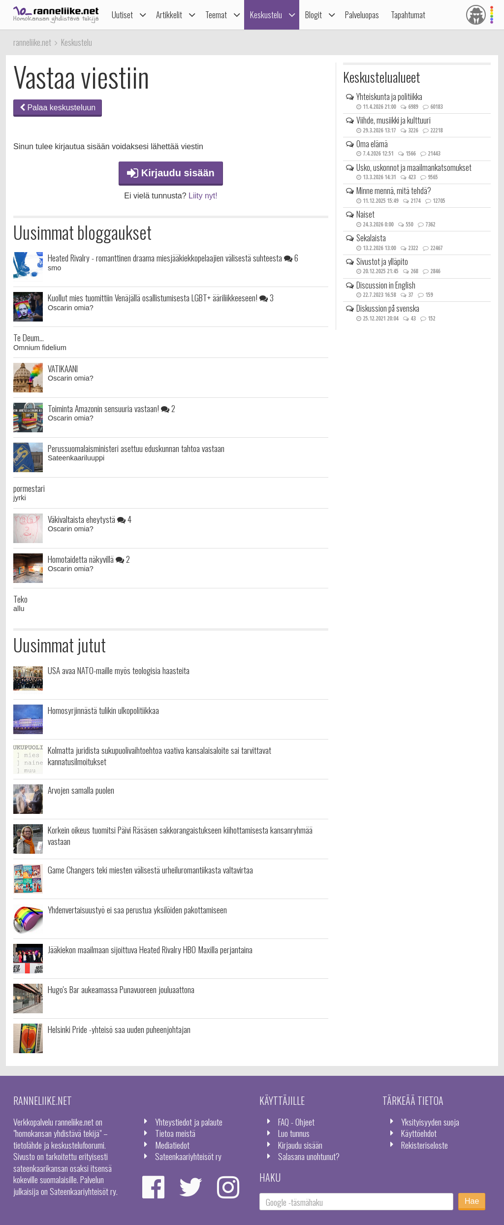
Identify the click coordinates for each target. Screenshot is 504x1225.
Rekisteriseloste (424, 1144)
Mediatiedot (172, 1144)
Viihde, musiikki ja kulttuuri (393, 120)
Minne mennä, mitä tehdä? (393, 190)
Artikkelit (169, 14)
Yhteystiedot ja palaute (188, 1121)
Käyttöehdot (419, 1133)
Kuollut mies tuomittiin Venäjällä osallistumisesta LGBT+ (161, 297)
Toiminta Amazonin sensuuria (111, 408)
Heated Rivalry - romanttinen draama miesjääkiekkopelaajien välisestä (173, 257)
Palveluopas (362, 14)
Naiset (365, 214)
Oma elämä (372, 144)
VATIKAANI (63, 368)
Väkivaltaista (89, 519)
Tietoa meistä (175, 1133)
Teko (20, 598)
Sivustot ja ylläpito (382, 261)
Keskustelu (266, 14)
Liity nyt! (203, 196)
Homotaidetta (89, 558)
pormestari (29, 488)
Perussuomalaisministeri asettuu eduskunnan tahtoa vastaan (136, 448)
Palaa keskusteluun (57, 107)
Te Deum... (28, 337)
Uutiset (122, 14)
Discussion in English (385, 285)
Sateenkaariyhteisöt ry (188, 1156)
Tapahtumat (408, 14)
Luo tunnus (294, 1133)
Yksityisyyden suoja (430, 1121)
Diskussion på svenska (387, 308)
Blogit (313, 14)
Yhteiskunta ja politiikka (389, 96)
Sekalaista (371, 238)
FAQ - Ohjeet (296, 1121)
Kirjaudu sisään (171, 172)
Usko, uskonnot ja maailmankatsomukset (414, 167)
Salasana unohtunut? (309, 1156)
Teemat (216, 14)
